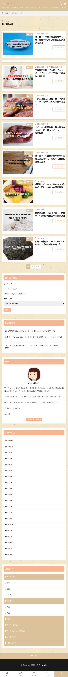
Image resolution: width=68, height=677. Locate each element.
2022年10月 (9, 447)
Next (37, 266)
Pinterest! (7, 414)
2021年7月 (9, 483)
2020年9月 (9, 531)
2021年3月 (9, 507)
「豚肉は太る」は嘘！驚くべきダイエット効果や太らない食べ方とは (50, 102)
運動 (30, 210)
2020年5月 (9, 549)
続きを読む (59, 47)
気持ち (7, 294)
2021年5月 (9, 495)
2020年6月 (9, 543)
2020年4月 (9, 555)
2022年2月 (9, 465)
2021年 (14, 13)
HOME (6, 13)
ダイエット (5, 7)
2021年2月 (9, 513)
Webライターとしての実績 (48, 7)
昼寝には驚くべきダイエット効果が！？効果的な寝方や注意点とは (50, 214)
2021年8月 (9, 477)
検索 (6, 310)
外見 (8, 607)
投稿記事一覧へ (33, 419)
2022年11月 (9, 441)
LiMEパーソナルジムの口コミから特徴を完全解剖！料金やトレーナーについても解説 (33, 338)
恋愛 (21, 7)
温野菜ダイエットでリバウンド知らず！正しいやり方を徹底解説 (50, 186)
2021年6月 (9, 489)
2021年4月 (9, 501)
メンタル (29, 153)
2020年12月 (9, 525)
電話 (47, 674)
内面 (8, 613)
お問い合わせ (11, 643)
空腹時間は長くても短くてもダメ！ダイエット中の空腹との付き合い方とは (50, 73)
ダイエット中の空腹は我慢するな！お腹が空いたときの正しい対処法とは (50, 40)
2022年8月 (9, 459)
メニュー (34, 674)
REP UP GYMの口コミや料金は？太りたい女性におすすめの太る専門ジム (30, 331)
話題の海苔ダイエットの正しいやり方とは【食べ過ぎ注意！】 (50, 243)
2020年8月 (9, 537)
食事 (30, 34)
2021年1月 (9, 519)
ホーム (7, 674)
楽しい (13, 294)
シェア (20, 674)
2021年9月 (9, 471)
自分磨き (15, 7)
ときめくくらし (41, 665)
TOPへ (61, 674)
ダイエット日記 (31, 7)
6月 (22, 13)
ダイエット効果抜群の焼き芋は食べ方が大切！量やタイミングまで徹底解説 (50, 130)
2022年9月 (9, 453)
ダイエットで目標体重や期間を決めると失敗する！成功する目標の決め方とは (50, 159)
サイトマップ (11, 637)
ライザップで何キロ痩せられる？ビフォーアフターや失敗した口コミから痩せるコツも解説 (34, 346)
